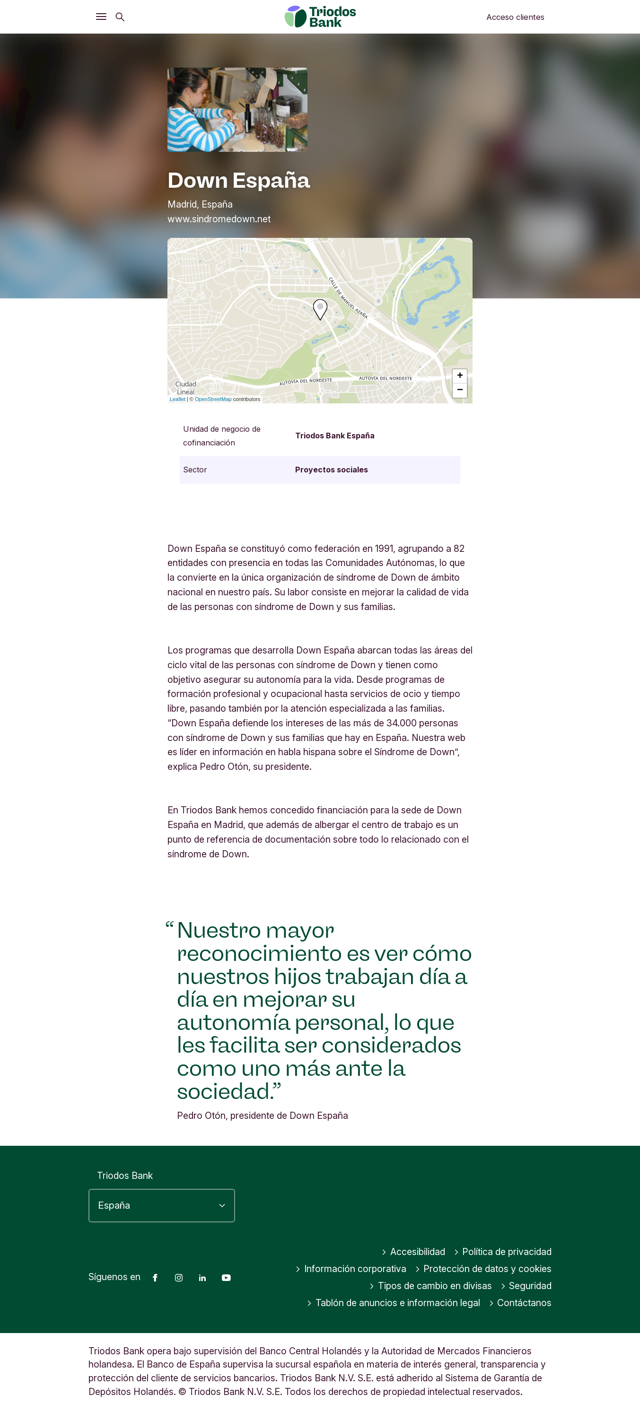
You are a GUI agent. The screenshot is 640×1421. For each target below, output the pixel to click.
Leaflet (177, 399)
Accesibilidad (413, 1251)
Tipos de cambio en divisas (430, 1285)
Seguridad (526, 1285)
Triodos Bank (125, 1175)
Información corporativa (350, 1268)
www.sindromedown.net (219, 219)
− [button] (460, 391)
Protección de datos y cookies (483, 1268)
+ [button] (460, 376)
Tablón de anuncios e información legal (393, 1302)
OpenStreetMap (213, 399)
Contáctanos (520, 1302)
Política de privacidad (503, 1251)
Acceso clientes (515, 17)
